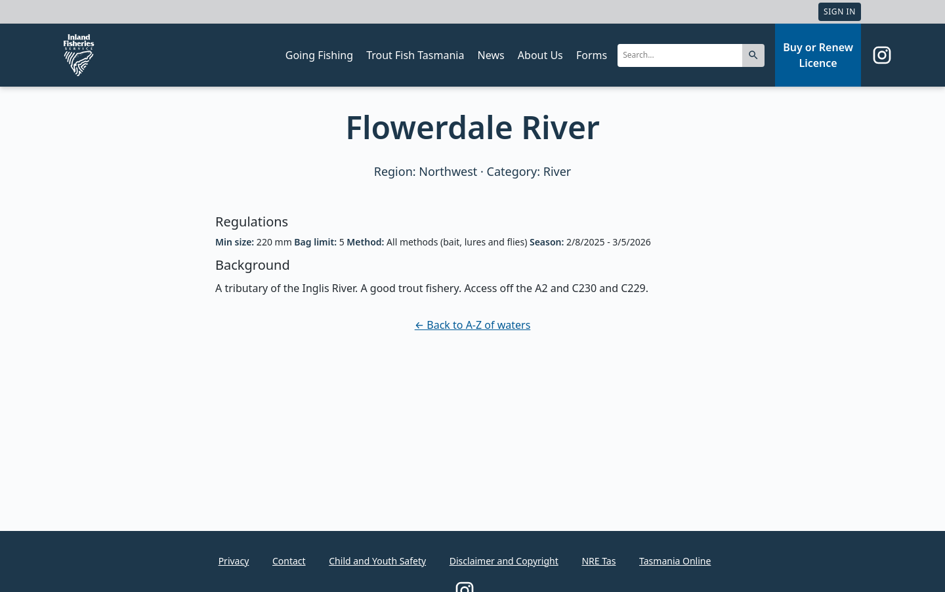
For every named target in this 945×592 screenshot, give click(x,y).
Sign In (840, 11)
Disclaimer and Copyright (504, 561)
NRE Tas (598, 561)
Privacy (234, 561)
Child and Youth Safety (377, 561)
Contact (289, 561)
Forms (591, 55)
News (491, 55)
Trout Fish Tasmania (415, 55)
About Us (540, 55)
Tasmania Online (675, 561)
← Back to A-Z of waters (473, 325)
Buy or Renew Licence (818, 55)
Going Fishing (319, 55)
